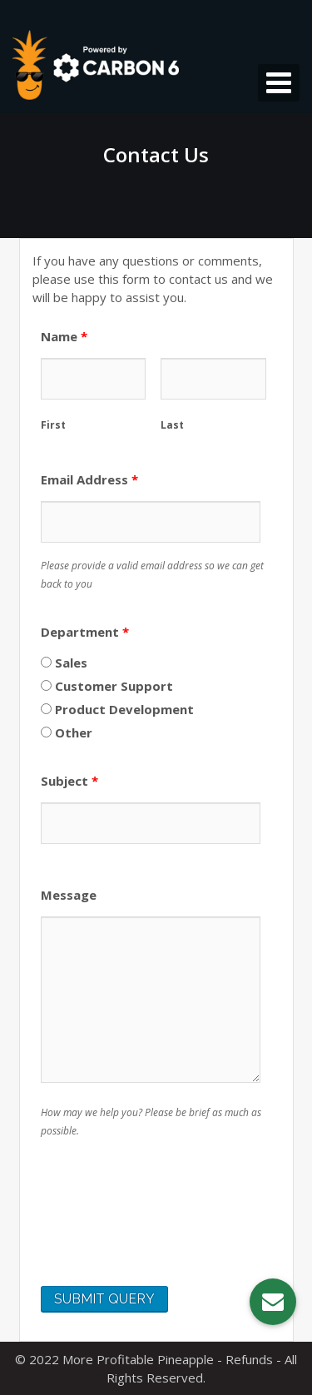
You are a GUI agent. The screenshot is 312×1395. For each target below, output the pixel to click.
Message (69, 894)
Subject (69, 780)
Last (172, 425)
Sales (64, 662)
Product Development (117, 709)
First (53, 425)
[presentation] (167, 1228)
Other (66, 732)
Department (85, 631)
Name (64, 336)
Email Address (89, 479)
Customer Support (107, 686)
